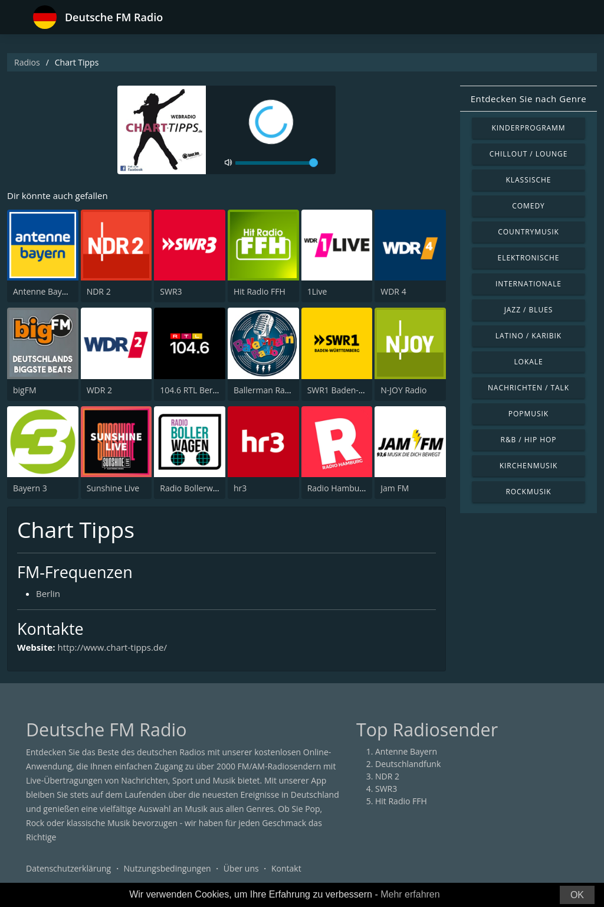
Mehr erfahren (410, 894)
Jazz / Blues (528, 310)
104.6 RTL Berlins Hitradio (209, 390)
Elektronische (529, 258)
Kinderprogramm (528, 128)
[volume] (276, 163)
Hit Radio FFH (259, 291)
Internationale (528, 284)
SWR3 (171, 291)
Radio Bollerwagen (195, 488)
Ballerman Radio (265, 390)
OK (577, 895)
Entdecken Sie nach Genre (529, 99)
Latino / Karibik (528, 336)
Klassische (529, 180)
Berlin (48, 593)
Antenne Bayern (44, 291)
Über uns (241, 868)
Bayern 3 (30, 488)
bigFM (25, 390)
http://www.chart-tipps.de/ (112, 647)
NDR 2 (99, 291)
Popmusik (528, 414)
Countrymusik (528, 232)
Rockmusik (528, 492)
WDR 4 (393, 291)
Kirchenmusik (529, 466)
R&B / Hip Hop (529, 440)
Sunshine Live (113, 488)
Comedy (528, 206)
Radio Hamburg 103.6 (348, 488)
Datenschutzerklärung (68, 868)
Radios (27, 62)
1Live (317, 291)
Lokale (528, 362)
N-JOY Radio (403, 390)
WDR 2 (99, 390)
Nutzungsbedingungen (167, 868)
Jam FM (394, 488)
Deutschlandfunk (408, 763)
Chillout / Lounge (529, 154)
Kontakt (286, 868)
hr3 (240, 488)
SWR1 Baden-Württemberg (359, 390)
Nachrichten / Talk (528, 388)
